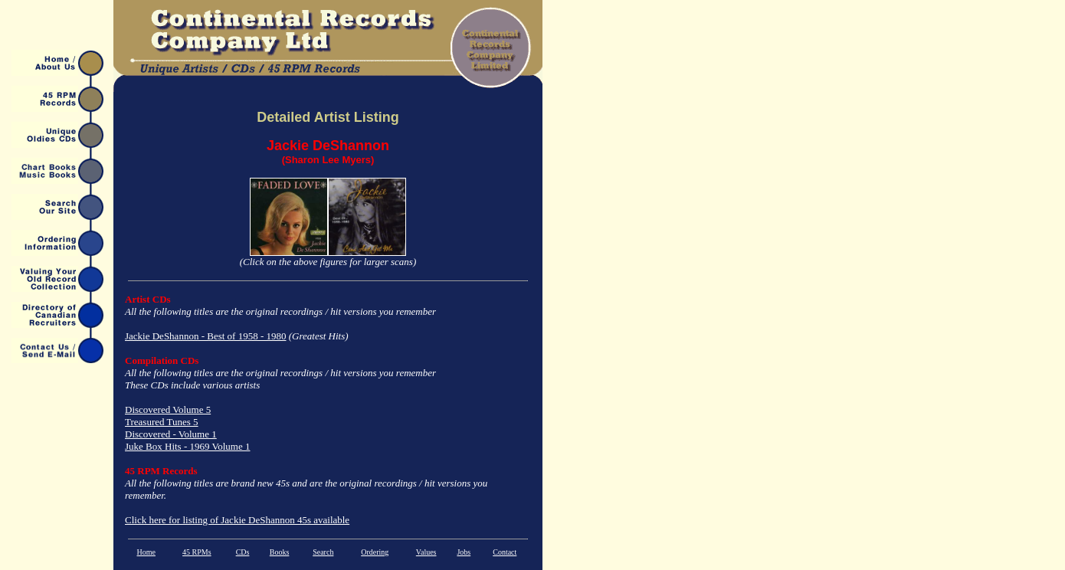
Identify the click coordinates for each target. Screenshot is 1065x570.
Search (323, 552)
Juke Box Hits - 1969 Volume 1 (187, 446)
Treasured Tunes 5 (161, 422)
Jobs (463, 552)
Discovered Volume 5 (168, 409)
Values (426, 552)
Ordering (374, 552)
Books (280, 552)
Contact (504, 552)
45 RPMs (196, 552)
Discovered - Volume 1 (171, 434)
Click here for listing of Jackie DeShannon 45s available (237, 520)
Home (145, 552)
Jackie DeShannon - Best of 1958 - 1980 (206, 336)
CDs (243, 552)
